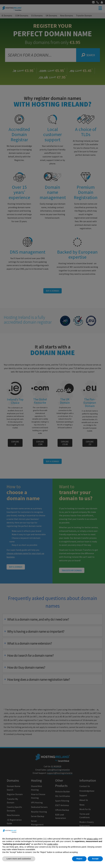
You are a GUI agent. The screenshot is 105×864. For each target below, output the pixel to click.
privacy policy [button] (92, 839)
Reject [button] (79, 859)
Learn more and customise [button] (19, 859)
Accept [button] (95, 859)
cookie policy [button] (52, 844)
